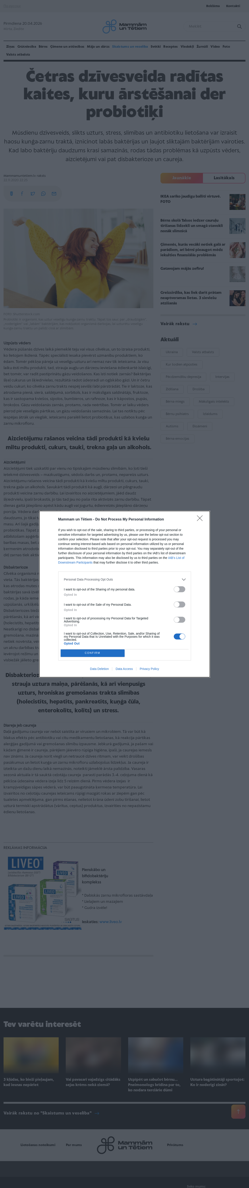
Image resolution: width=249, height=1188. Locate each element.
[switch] (179, 589)
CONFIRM (92, 653)
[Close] (201, 519)
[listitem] (124, 579)
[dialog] (124, 594)
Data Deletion (99, 669)
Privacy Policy (149, 669)
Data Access (124, 669)
